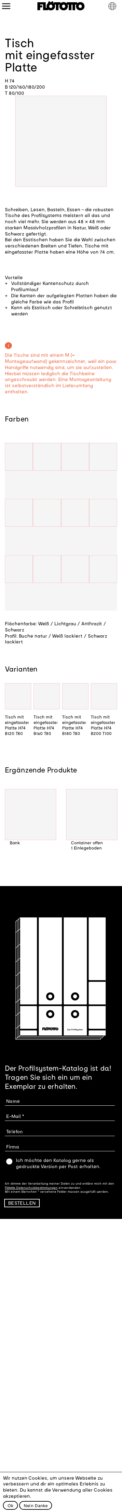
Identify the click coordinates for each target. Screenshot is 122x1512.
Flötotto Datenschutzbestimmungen (31, 1187)
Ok (10, 1505)
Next (112, 825)
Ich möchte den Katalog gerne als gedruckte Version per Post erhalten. (58, 1163)
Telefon (14, 1131)
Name (13, 1100)
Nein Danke (36, 1505)
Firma (12, 1146)
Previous (10, 825)
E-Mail (13, 1116)
